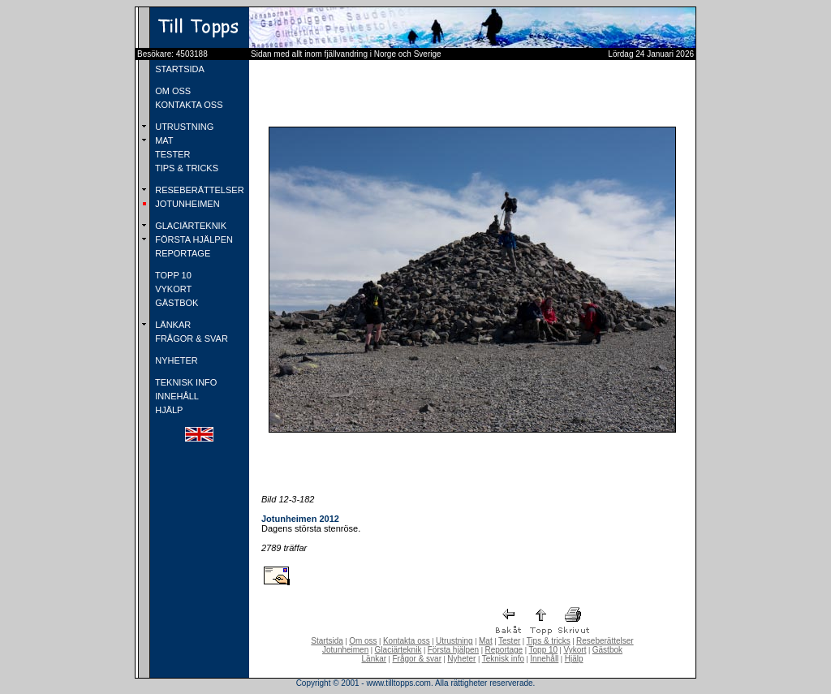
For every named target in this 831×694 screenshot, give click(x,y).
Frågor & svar (416, 658)
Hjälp (574, 658)
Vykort (574, 649)
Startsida (326, 640)
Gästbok (607, 649)
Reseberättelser (605, 640)
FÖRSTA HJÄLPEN (193, 239)
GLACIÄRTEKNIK (189, 226)
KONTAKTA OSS (187, 105)
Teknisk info (503, 658)
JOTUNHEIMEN (186, 204)
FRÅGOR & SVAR (190, 338)
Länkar (374, 658)
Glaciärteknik (398, 649)
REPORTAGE (181, 253)
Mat (486, 640)
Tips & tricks (549, 640)
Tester (509, 640)
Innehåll (544, 658)
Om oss (363, 640)
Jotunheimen (345, 649)
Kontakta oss (406, 640)
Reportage (503, 649)
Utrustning (454, 640)
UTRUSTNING (183, 126)
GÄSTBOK (175, 303)
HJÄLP (168, 410)
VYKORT (172, 289)
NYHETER (175, 360)
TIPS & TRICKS (185, 168)
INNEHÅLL (176, 396)
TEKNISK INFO (185, 382)
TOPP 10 (172, 275)
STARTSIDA (179, 69)
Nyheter (461, 658)
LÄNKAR (172, 325)
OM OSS (172, 91)
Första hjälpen (453, 649)
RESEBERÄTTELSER (198, 190)
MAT (163, 140)
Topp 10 (543, 649)
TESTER (171, 154)
